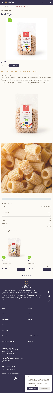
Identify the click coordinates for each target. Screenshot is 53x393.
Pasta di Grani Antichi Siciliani (20, 6)
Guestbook (5, 331)
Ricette (30, 320)
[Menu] (2, 2)
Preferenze (45, 385)
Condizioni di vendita (33, 336)
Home (2, 6)
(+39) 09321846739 (10, 367)
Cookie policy (31, 342)
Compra (14, 65)
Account (4, 336)
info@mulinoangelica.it (14, 373)
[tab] (22, 275)
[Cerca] (42, 2)
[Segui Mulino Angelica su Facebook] (48, 292)
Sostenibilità (5, 320)
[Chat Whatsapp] (48, 301)
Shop (8, 6)
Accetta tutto (32, 388)
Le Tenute (30, 314)
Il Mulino (4, 314)
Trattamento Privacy (8, 342)
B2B (3, 325)
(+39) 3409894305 (11, 370)
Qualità (30, 309)
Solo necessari (44, 388)
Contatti (30, 325)
